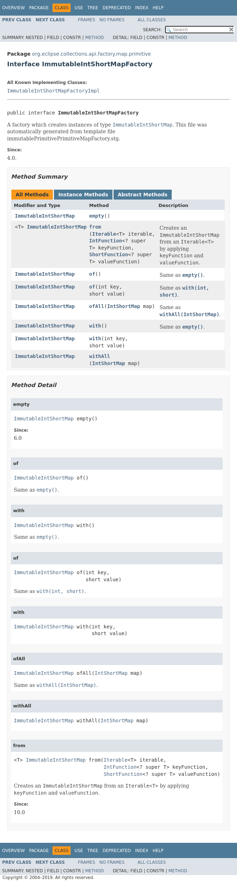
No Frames (112, 19)
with (95, 326)
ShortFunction (108, 254)
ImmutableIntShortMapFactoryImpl (53, 91)
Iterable (104, 234)
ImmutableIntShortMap (45, 216)
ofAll (96, 306)
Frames (86, 19)
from (95, 227)
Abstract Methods (142, 194)
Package (39, 7)
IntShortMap (123, 306)
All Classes (152, 19)
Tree (92, 7)
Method (94, 37)
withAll (99, 356)
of (92, 274)
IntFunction (105, 240)
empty (96, 216)
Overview (13, 7)
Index (142, 7)
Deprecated (117, 7)
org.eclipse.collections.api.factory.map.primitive (91, 54)
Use (79, 7)
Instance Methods (83, 194)
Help (158, 7)
